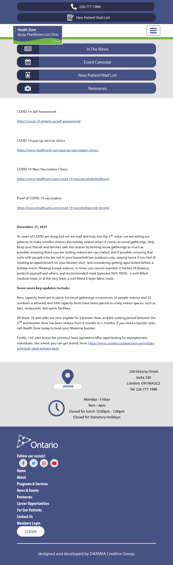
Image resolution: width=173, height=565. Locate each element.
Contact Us (25, 516)
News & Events (28, 490)
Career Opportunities (33, 503)
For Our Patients (29, 510)
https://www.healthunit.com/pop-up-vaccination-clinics (57, 150)
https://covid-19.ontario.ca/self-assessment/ (49, 121)
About (21, 477)
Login (31, 531)
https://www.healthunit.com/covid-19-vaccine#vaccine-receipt (63, 207)
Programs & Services (32, 483)
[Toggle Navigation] (153, 30)
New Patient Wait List (88, 17)
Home (21, 470)
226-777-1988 (146, 389)
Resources (24, 496)
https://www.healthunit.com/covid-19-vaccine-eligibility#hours (63, 178)
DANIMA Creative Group (112, 553)
